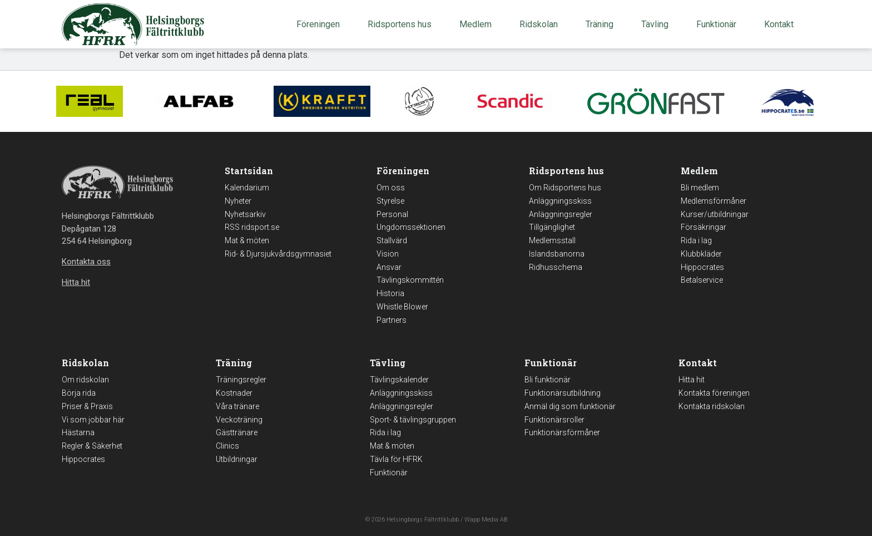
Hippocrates (702, 267)
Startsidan (249, 170)
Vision (387, 253)
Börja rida (79, 393)
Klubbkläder (701, 253)
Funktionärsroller (554, 419)
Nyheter (238, 200)
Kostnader (234, 393)
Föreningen (320, 24)
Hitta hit (691, 379)
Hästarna (78, 432)
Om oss (390, 187)
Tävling (657, 24)
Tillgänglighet (552, 227)
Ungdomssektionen (410, 227)
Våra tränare (237, 406)
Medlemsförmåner (713, 200)
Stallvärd (391, 240)
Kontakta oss (86, 262)
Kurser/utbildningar (715, 214)
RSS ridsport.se (252, 227)
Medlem (478, 24)
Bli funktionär (547, 379)
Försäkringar (703, 227)
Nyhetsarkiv (245, 214)
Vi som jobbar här (93, 419)
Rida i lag (696, 240)
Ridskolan (541, 24)
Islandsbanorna (556, 253)
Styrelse (390, 200)
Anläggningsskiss (560, 200)
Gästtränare (236, 432)
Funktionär (719, 24)
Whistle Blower (402, 306)
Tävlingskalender (399, 379)
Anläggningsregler (560, 214)
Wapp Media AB (485, 519)
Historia (390, 293)
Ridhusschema (555, 267)
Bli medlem (700, 187)
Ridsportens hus (402, 24)
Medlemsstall (552, 240)
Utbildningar (236, 459)
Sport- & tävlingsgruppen (413, 419)
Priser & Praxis (87, 406)
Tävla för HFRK (396, 459)
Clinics (227, 445)
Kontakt (781, 24)
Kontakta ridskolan (711, 406)
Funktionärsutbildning (562, 393)
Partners (391, 320)
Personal (392, 214)
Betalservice (702, 280)
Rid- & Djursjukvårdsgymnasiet (278, 253)
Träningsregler (241, 379)
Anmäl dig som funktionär (570, 406)
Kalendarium (247, 187)
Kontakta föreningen (714, 393)
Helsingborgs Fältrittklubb (423, 519)
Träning (602, 24)
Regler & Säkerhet (92, 445)
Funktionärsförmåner (562, 432)
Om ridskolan (85, 379)
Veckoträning (239, 419)
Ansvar (389, 267)
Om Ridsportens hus (565, 187)
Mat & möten (247, 240)
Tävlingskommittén (410, 280)
